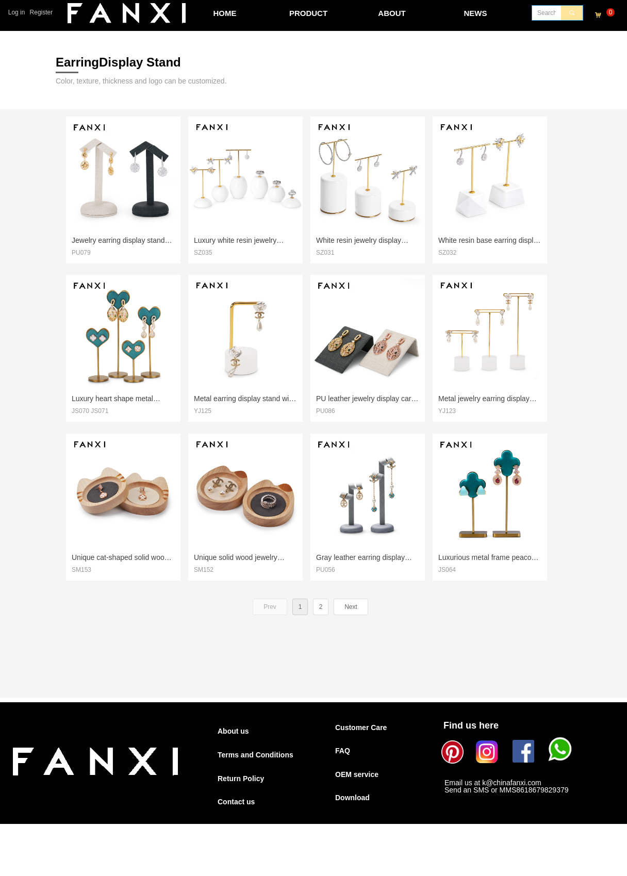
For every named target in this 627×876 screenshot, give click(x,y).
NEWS (475, 13)
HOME (225, 13)
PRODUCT (308, 13)
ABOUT (391, 13)
